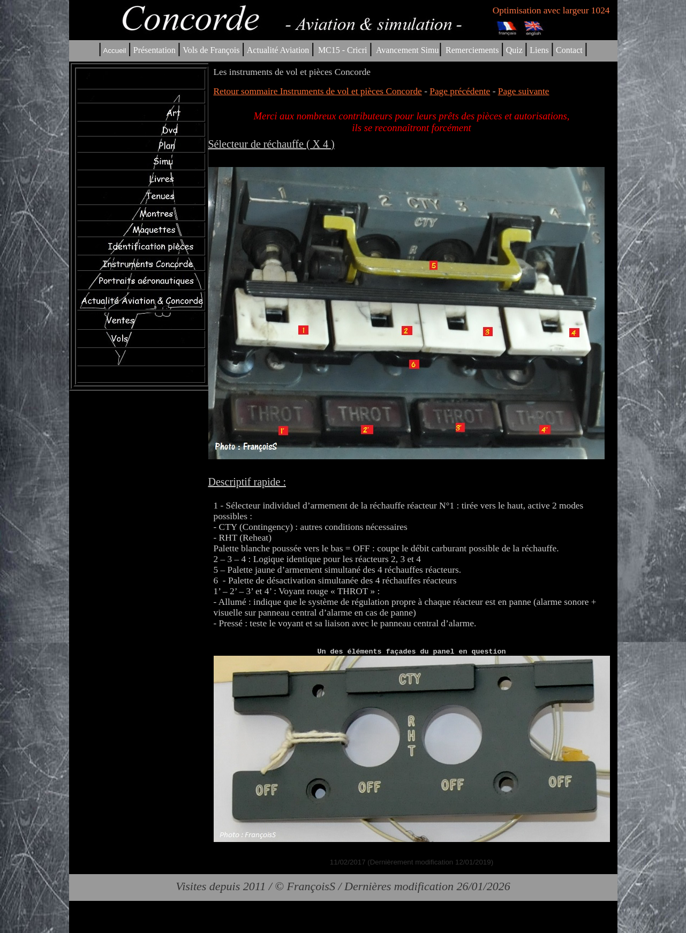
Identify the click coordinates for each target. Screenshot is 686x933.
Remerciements (472, 50)
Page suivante (523, 91)
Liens (539, 50)
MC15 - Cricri (342, 50)
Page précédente (459, 91)
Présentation (154, 50)
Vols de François (209, 50)
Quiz (514, 50)
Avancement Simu (407, 50)
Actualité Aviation (279, 50)
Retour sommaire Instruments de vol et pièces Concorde (318, 91)
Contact (569, 50)
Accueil (114, 51)
